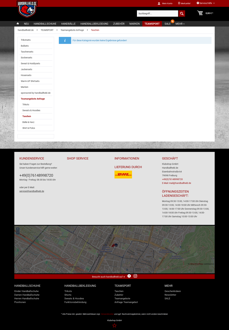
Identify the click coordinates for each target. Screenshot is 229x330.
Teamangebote (122, 298)
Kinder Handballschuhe (26, 291)
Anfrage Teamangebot (126, 302)
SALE (167, 298)
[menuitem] (184, 3)
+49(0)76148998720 (36, 175)
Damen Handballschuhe (26, 294)
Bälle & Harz (28, 122)
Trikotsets (26, 40)
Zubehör (118, 294)
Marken (24, 87)
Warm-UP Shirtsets (30, 81)
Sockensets (26, 57)
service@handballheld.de (31, 191)
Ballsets (25, 46)
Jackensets (26, 69)
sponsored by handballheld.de (35, 93)
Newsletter (170, 294)
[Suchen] (181, 13)
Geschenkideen (173, 291)
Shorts (67, 294)
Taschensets (27, 51)
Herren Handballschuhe (26, 298)
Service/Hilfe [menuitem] (204, 3)
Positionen (20, 302)
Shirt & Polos (28, 128)
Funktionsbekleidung (75, 302)
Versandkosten (107, 314)
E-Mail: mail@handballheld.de (176, 183)
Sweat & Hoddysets (30, 63)
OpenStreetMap (196, 264)
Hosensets (26, 75)
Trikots (25, 104)
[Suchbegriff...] (161, 13)
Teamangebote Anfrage (33, 98)
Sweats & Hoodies (31, 110)
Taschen (26, 116)
